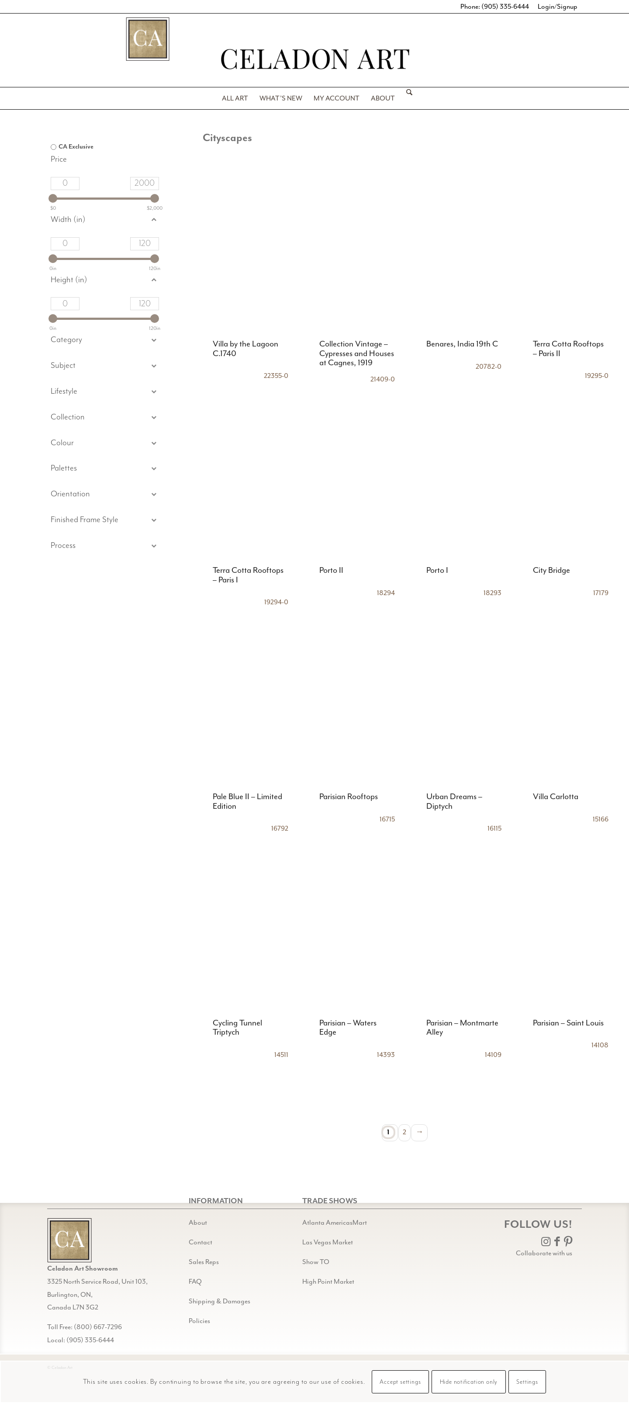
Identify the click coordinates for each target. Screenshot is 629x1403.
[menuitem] (235, 98)
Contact (200, 1242)
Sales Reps (204, 1262)
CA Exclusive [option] (76, 146)
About (198, 1222)
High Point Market (328, 1281)
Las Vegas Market (327, 1242)
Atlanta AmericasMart (334, 1222)
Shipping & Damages (219, 1301)
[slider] (52, 198)
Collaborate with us (544, 1253)
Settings (527, 1382)
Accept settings (400, 1382)
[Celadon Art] (314, 60)
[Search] (406, 98)
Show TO (315, 1262)
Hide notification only (469, 1382)
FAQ (195, 1281)
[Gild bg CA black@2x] (69, 1240)
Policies (199, 1320)
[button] (105, 366)
